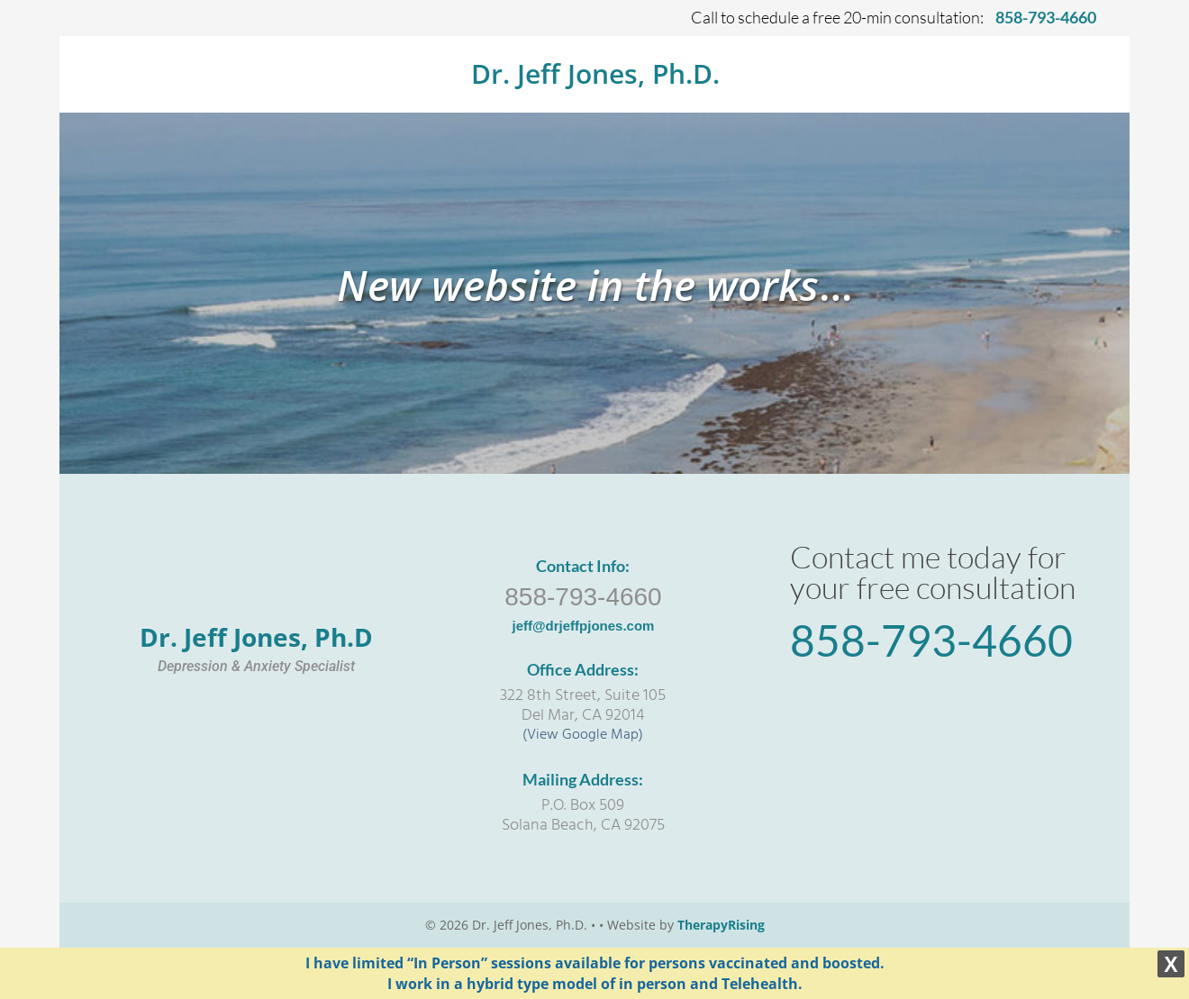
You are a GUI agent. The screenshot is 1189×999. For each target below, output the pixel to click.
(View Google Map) (582, 735)
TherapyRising (721, 924)
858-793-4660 (582, 597)
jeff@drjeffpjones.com (583, 625)
